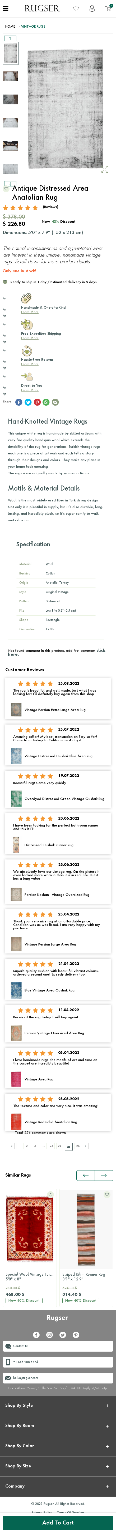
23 (51, 1146)
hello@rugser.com (25, 1378)
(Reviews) (50, 207)
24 (59, 1146)
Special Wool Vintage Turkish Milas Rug (31, 1277)
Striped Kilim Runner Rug (86, 1277)
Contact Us (21, 1346)
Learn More (30, 312)
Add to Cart (58, 1523)
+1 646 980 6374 (25, 1362)
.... (43, 1146)
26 (78, 1146)
